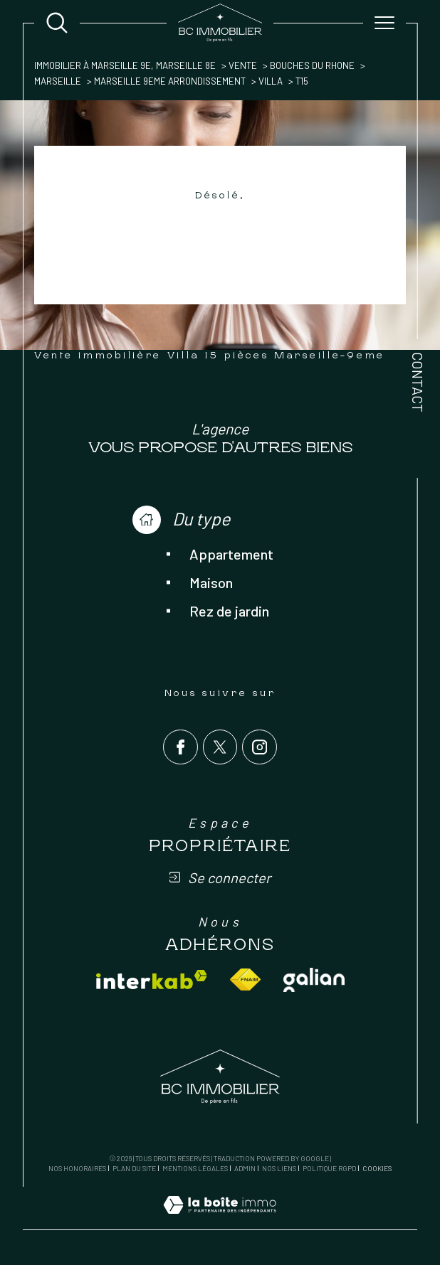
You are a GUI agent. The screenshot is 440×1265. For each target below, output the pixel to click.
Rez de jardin (229, 610)
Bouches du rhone (312, 65)
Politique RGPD (329, 1168)
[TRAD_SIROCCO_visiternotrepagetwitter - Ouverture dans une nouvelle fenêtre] (220, 747)
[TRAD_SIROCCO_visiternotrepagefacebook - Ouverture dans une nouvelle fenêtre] (180, 747)
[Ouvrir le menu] (384, 23)
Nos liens (279, 1168)
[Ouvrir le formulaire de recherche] (57, 22)
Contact (417, 382)
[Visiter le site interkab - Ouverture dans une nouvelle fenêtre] (151, 979)
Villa (270, 81)
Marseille (57, 81)
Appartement (231, 553)
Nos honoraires (77, 1168)
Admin (245, 1168)
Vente (243, 65)
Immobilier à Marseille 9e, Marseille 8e (125, 65)
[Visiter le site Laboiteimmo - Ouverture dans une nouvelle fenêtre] (219, 1220)
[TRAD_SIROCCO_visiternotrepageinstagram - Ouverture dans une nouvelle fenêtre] (259, 747)
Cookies (377, 1169)
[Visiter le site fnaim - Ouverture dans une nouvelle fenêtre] (245, 979)
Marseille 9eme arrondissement (170, 81)
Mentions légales (195, 1168)
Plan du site (134, 1168)
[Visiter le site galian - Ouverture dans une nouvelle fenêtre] (314, 980)
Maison (211, 582)
